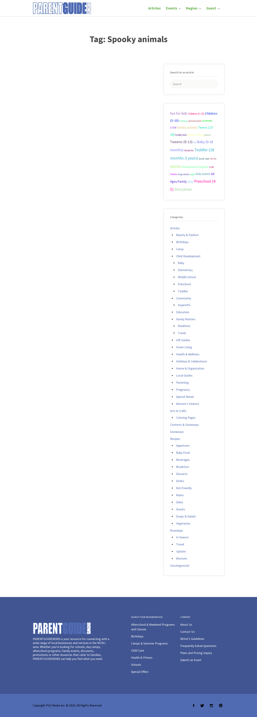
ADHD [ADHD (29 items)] (213, 158)
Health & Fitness (141, 658)
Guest (211, 8)
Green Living (184, 347)
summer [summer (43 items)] (207, 121)
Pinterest (220, 706)
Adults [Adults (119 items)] (175, 166)
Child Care (137, 650)
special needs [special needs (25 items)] (194, 120)
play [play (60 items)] (190, 181)
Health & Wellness (187, 354)
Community (183, 298)
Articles (154, 8)
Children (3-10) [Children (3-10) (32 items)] (196, 113)
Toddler (183, 291)
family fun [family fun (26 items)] (189, 150)
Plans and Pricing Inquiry (196, 653)
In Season (182, 537)
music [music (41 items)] (173, 174)
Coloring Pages (186, 418)
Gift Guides (183, 340)
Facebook (193, 706)
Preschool (184, 284)
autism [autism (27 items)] (207, 134)
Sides (179, 502)
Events (171, 8)
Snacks (180, 509)
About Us (186, 625)
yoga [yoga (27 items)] (192, 174)
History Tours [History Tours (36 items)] (195, 134)
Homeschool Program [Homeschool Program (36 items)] (195, 167)
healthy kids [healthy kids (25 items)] (181, 134)
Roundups (176, 530)
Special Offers (140, 672)
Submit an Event (190, 660)
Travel (182, 333)
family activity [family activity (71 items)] (187, 127)
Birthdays (182, 242)
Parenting (182, 382)
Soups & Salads (186, 516)
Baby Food (183, 453)
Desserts (181, 474)
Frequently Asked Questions (198, 646)
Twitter (202, 706)
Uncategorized (179, 565)
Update (181, 551)
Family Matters (185, 319)
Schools (136, 665)
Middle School (187, 277)
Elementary (185, 270)
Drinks (180, 481)
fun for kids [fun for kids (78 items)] (178, 113)
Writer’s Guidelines (192, 639)
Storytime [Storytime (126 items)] (183, 189)
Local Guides (184, 375)
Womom (181, 558)
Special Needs (185, 397)
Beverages (183, 460)
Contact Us (187, 632)
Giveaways (177, 432)
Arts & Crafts (178, 411)
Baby (181, 263)
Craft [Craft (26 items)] (211, 167)
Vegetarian (183, 523)
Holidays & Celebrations (191, 361)
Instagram (211, 706)
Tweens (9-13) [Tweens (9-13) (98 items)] (181, 141)
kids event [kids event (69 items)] (203, 174)
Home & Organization (190, 368)
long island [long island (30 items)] (183, 174)
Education (182, 312)
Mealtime (184, 326)
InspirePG (184, 305)
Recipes (175, 439)
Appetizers (183, 445)
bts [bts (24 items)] (194, 142)
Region (191, 8)
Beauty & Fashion (187, 235)
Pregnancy (183, 390)
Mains (180, 495)
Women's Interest (187, 404)
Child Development (188, 256)
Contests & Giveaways (184, 425)
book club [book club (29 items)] (204, 158)
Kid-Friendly (184, 488)
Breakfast (182, 467)
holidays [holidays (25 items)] (183, 120)
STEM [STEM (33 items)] (173, 127)
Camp (180, 249)
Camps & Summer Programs (149, 643)
